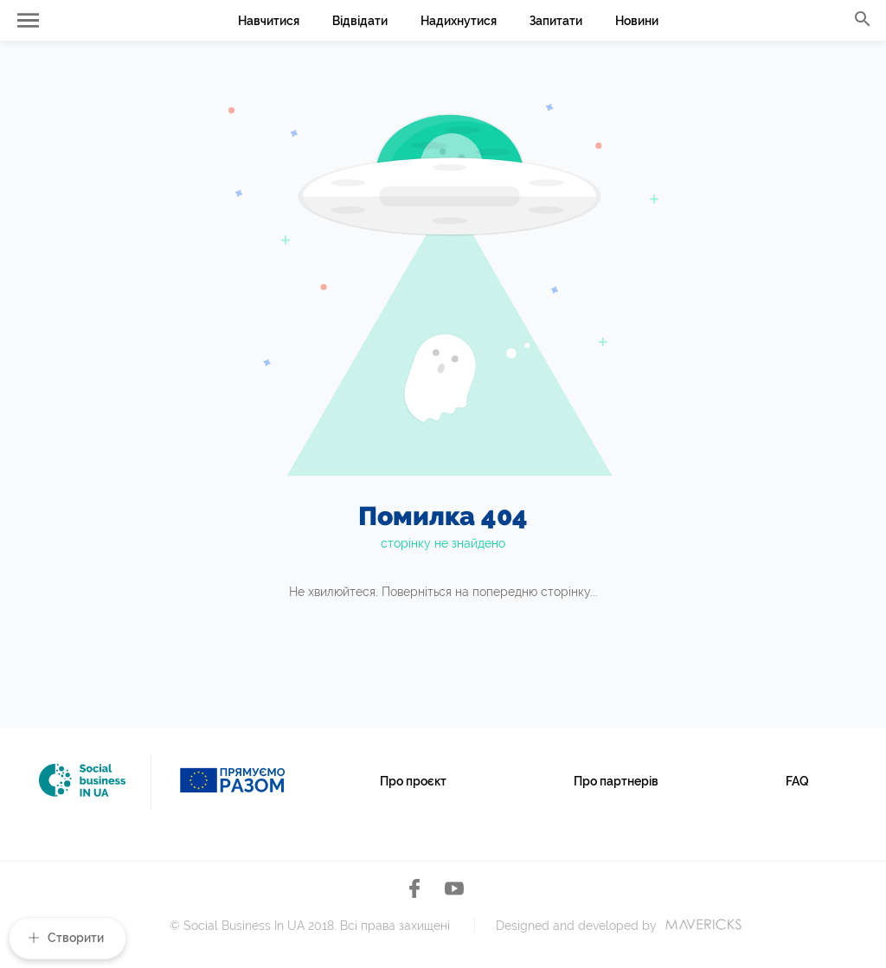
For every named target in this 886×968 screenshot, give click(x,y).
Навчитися (268, 21)
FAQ (797, 781)
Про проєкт (413, 781)
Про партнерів (616, 781)
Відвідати (360, 21)
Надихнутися (459, 21)
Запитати (556, 21)
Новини (636, 21)
